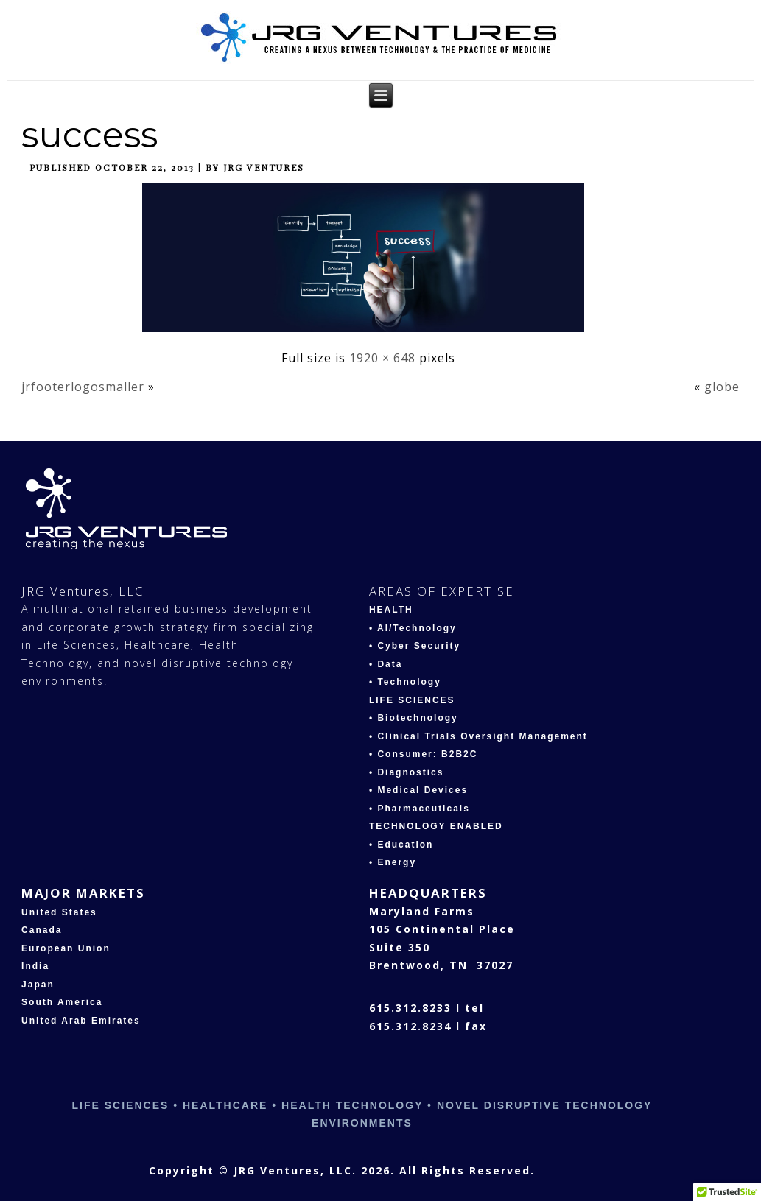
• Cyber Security (414, 646)
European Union (66, 948)
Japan (38, 984)
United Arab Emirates (81, 1020)
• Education (401, 844)
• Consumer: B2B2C (423, 754)
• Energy (392, 862)
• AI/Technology (413, 628)
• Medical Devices (418, 790)
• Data (386, 664)
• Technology (405, 682)
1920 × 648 (382, 358)
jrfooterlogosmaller (82, 386)
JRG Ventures (263, 167)
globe (722, 386)
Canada (41, 930)
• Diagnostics (406, 772)
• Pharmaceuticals (419, 808)
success (89, 134)
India (35, 966)
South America (61, 1002)
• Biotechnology (413, 718)
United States (59, 912)
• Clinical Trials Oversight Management (478, 736)
